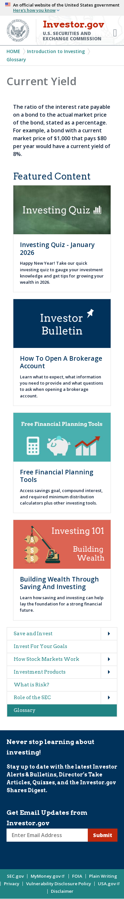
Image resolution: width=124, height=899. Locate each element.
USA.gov (109, 884)
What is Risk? (31, 685)
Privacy (11, 884)
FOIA (77, 876)
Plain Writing (103, 876)
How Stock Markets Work (46, 659)
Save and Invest (33, 634)
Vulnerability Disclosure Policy (58, 884)
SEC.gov (15, 876)
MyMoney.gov (48, 876)
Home (13, 51)
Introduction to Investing (56, 51)
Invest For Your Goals (40, 646)
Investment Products (40, 672)
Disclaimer (62, 891)
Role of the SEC (32, 697)
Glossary (16, 59)
